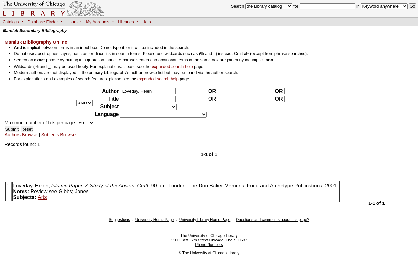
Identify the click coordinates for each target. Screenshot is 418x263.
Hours (72, 21)
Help (146, 21)
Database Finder (42, 21)
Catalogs (11, 21)
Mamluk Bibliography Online (36, 42)
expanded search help (172, 66)
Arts (42, 197)
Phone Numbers (209, 244)
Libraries (126, 21)
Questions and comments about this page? (272, 219)
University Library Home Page (204, 219)
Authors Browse (21, 134)
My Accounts (97, 21)
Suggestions (119, 219)
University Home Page (154, 219)
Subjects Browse (58, 134)
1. (8, 185)
